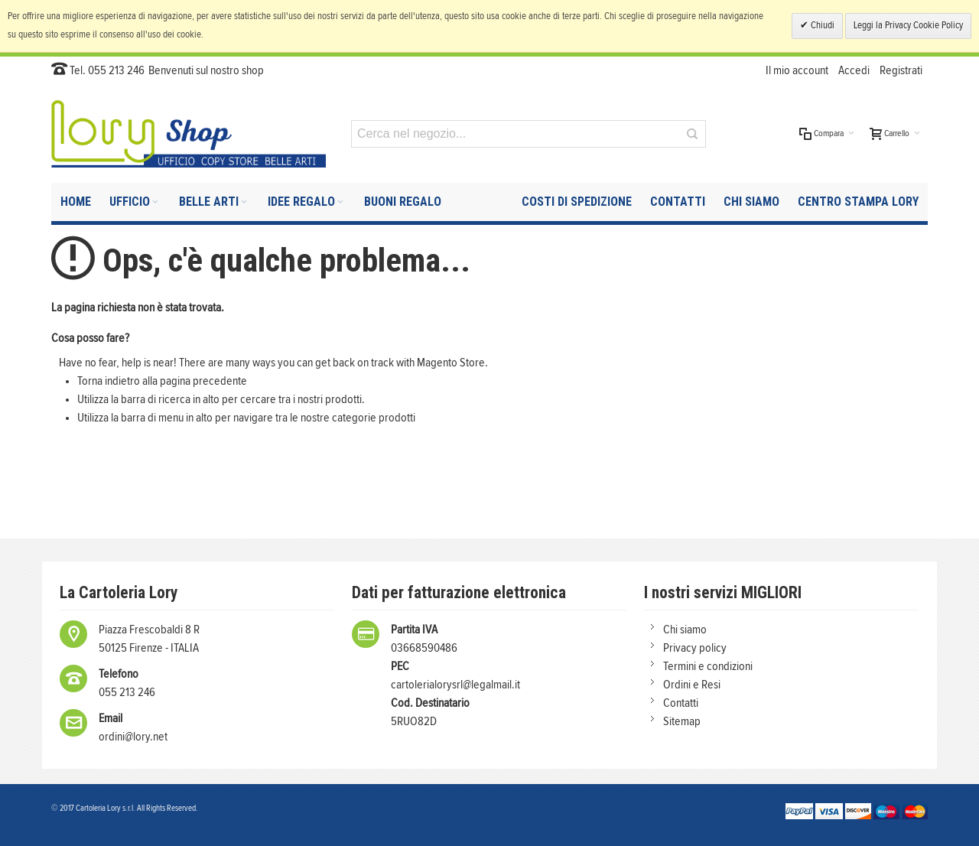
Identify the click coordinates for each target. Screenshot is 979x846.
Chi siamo (685, 629)
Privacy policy (695, 648)
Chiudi (821, 26)
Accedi (854, 70)
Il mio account (797, 70)
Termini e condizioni (708, 666)
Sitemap (682, 721)
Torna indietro (108, 381)
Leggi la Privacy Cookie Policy (908, 26)
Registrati (901, 70)
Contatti (680, 703)
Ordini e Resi (691, 684)
